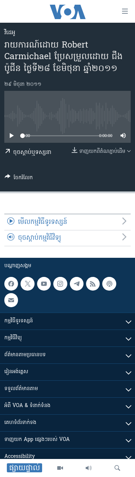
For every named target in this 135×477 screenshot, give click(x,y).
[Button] (19, 179)
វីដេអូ (9, 32)
